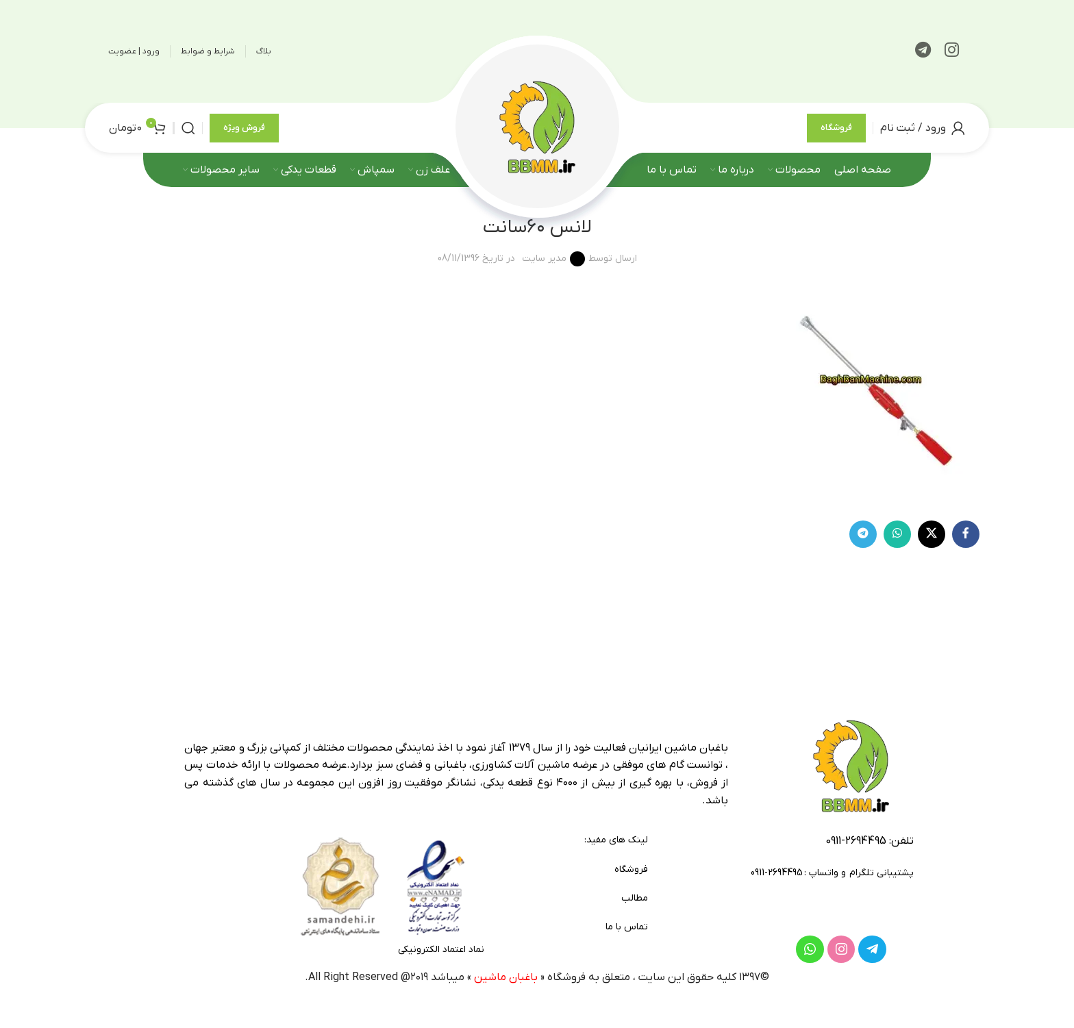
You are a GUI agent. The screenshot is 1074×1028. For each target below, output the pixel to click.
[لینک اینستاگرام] (952, 51)
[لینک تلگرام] (923, 51)
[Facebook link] (965, 534)
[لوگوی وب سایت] (537, 127)
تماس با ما (626, 926)
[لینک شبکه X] (931, 534)
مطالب (634, 898)
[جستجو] (188, 128)
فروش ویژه (244, 128)
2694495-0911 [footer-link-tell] (855, 841)
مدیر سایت (544, 258)
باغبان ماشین (506, 977)
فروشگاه (836, 128)
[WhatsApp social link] (897, 534)
